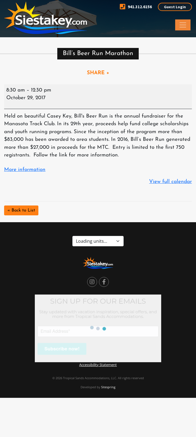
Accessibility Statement (98, 364)
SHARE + (98, 73)
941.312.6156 (136, 7)
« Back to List (21, 210)
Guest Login (175, 6)
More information (25, 169)
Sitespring (108, 387)
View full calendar (170, 181)
